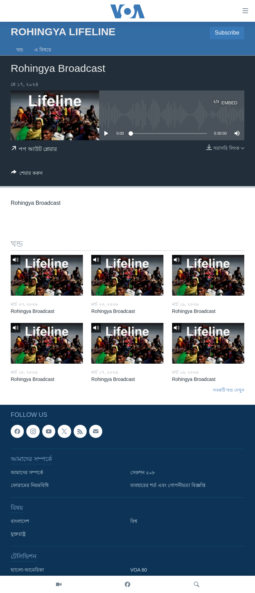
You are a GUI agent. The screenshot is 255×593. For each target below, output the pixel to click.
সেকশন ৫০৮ (142, 472)
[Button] (26, 174)
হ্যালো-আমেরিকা (27, 570)
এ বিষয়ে (42, 49)
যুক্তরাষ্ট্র (18, 534)
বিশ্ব (133, 521)
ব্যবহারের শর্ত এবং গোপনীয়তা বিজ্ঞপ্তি (168, 485)
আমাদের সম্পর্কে (27, 472)
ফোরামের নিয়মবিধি (30, 485)
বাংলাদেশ (20, 521)
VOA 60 (138, 570)
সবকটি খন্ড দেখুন (228, 390)
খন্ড (19, 49)
